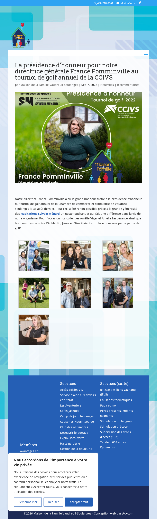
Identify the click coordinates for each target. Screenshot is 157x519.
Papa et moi (108, 405)
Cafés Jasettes (69, 411)
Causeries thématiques (116, 400)
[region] (53, 482)
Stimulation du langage (116, 421)
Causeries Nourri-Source (77, 422)
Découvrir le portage (74, 433)
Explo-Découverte (72, 438)
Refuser (53, 502)
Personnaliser (27, 502)
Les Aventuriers (70, 405)
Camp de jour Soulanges (77, 416)
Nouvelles (107, 85)
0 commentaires (128, 85)
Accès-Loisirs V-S (71, 390)
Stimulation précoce (114, 426)
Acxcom (127, 513)
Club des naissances (74, 427)
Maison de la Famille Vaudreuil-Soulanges (49, 85)
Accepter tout (79, 502)
